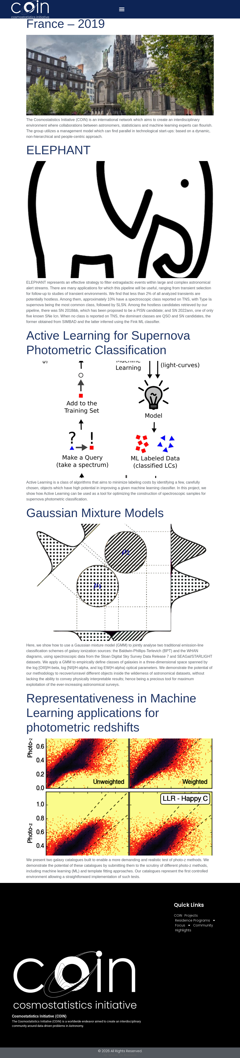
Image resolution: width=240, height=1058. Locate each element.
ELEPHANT (58, 150)
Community (203, 925)
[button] (121, 9)
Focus (183, 925)
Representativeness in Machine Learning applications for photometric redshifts (111, 712)
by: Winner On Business (120, 1055)
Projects (191, 915)
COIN (178, 915)
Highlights (183, 930)
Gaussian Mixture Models (95, 513)
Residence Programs (195, 920)
